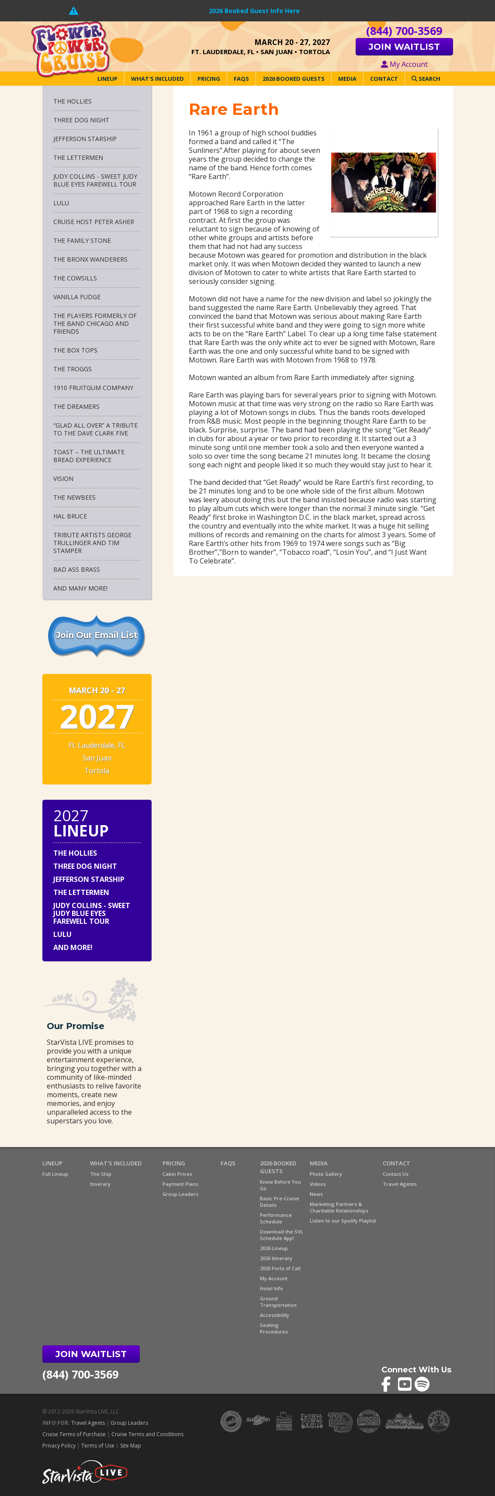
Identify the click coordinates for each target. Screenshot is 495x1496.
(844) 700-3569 (80, 1374)
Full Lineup (55, 1174)
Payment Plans (180, 1184)
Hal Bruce (70, 516)
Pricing (208, 79)
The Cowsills (75, 278)
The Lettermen (78, 157)
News (316, 1194)
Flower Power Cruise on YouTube (405, 1384)
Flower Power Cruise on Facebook (389, 1384)
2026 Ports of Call (280, 1268)
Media (347, 79)
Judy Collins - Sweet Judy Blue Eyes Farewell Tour (95, 180)
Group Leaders (180, 1194)
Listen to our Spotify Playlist (343, 1220)
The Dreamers (76, 406)
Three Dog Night (81, 120)
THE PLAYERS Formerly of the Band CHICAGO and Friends (95, 323)
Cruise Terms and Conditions (147, 1434)
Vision (63, 478)
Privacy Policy (59, 1445)
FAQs (241, 79)
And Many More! (80, 588)
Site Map (130, 1445)
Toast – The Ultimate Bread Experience (89, 456)
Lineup (107, 79)
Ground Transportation (278, 1301)
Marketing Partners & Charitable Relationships (339, 1207)
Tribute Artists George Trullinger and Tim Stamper (92, 543)
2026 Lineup (274, 1248)
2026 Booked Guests (294, 79)
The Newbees (74, 497)
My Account (404, 64)
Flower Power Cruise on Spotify (422, 1384)
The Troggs (72, 369)
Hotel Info (271, 1288)
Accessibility (274, 1315)
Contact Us (395, 1174)
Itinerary (100, 1184)
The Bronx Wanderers (90, 259)
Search (426, 79)
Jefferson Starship (85, 139)
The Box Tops (75, 350)
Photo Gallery (326, 1174)
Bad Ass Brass (76, 569)
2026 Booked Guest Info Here (254, 11)
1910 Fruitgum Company (93, 388)
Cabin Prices (177, 1174)
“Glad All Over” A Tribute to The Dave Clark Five (95, 429)
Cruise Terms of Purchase (74, 1434)
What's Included (157, 79)
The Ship (100, 1174)
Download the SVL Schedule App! (281, 1234)
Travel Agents (400, 1184)
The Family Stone (82, 240)
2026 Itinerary (276, 1258)
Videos (318, 1184)
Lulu (61, 203)
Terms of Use (97, 1445)
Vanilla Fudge (76, 297)
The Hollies (72, 101)
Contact (384, 79)
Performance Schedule (276, 1218)
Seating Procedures (274, 1328)
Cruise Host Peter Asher (93, 222)
